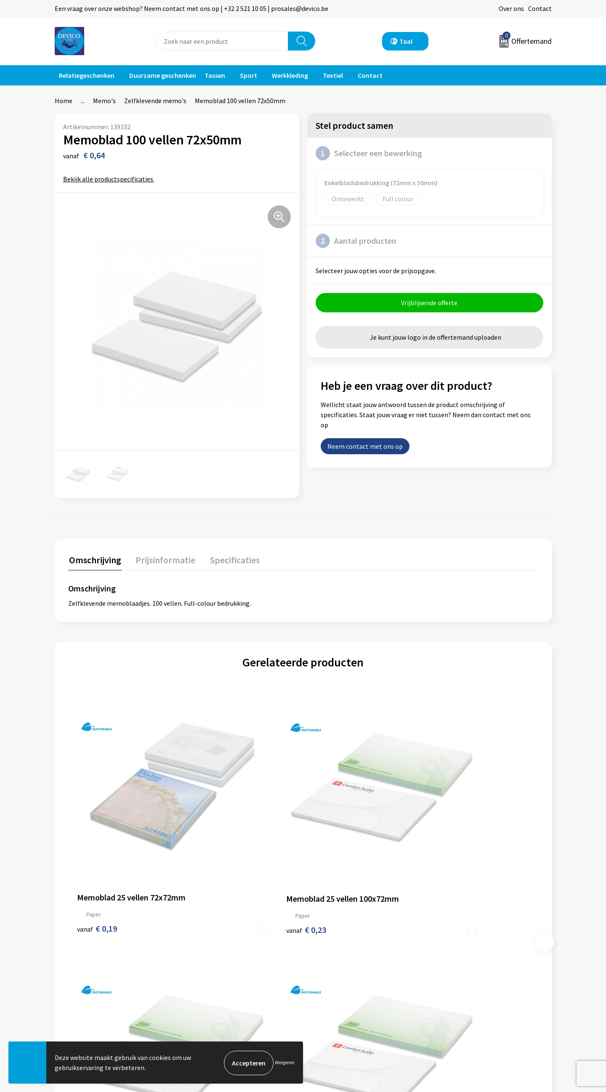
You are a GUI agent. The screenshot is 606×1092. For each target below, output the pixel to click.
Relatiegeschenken (86, 75)
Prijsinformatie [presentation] (163, 559)
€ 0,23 (214, 836)
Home (63, 100)
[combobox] (221, 41)
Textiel (333, 75)
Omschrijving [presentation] (94, 559)
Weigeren (285, 1063)
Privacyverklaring (461, 939)
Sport (248, 75)
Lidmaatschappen (216, 978)
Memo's (104, 100)
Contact (540, 8)
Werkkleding (290, 75)
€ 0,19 (97, 836)
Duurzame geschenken (162, 75)
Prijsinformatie (212, 939)
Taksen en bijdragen (219, 965)
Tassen (215, 75)
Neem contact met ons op (365, 447)
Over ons (511, 8)
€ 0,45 (332, 836)
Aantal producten (356, 241)
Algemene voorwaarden (470, 927)
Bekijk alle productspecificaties (111, 179)
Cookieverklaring (461, 952)
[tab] (94, 560)
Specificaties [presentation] (230, 559)
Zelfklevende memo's (155, 100)
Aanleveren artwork (218, 952)
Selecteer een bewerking (369, 153)
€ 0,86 (449, 836)
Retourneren (332, 939)
